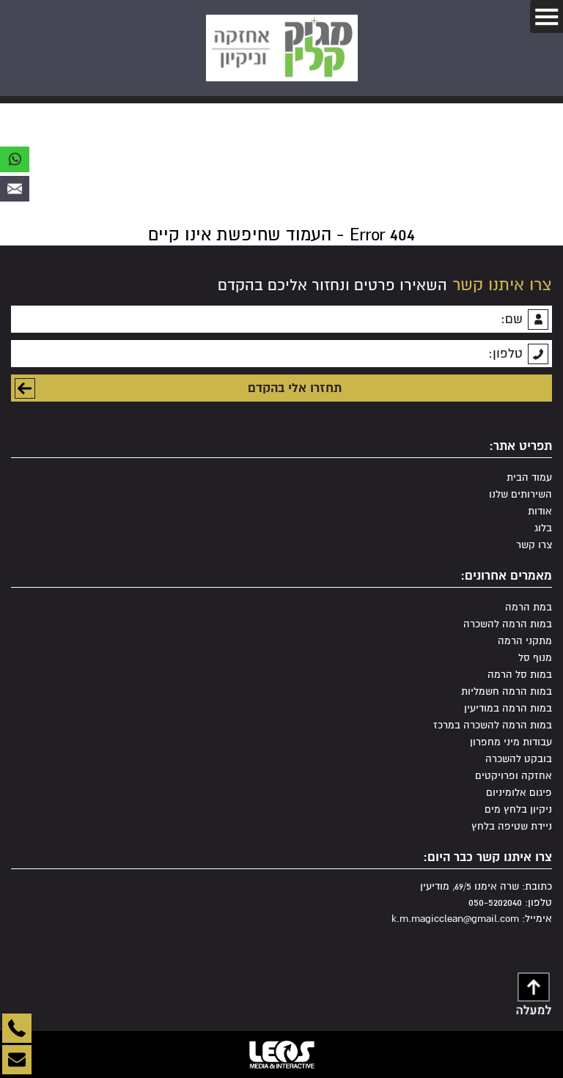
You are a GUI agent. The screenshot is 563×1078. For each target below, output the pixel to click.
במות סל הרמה (519, 674)
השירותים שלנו (520, 494)
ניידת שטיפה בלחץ (511, 826)
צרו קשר (534, 545)
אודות (540, 511)
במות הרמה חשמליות (506, 691)
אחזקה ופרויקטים (513, 775)
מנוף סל (535, 657)
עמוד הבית (529, 477)
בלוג (543, 528)
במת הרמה (528, 607)
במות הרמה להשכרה (507, 624)
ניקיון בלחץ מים (518, 809)
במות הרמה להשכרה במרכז (492, 725)
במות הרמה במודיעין (508, 708)
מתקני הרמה (525, 641)
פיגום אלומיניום (519, 792)
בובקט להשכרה (518, 759)
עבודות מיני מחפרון (511, 742)
